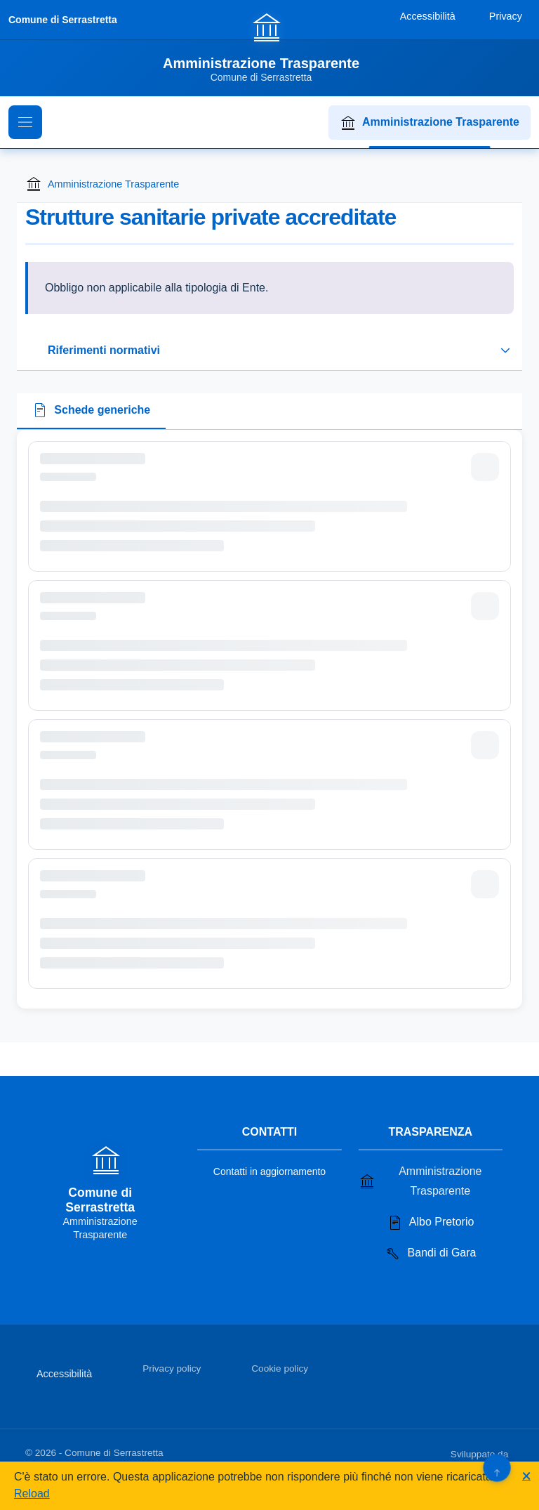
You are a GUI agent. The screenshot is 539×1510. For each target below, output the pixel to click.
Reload (32, 1493)
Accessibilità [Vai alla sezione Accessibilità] (64, 1373)
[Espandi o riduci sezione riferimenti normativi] (269, 350)
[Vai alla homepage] (269, 47)
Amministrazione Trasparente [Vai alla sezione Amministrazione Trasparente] (420, 1181)
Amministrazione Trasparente (429, 122)
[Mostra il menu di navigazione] (25, 122)
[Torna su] (496, 1467)
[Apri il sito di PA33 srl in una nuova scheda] (512, 1451)
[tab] (91, 411)
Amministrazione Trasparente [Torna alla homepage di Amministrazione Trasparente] (102, 184)
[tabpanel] (269, 719)
